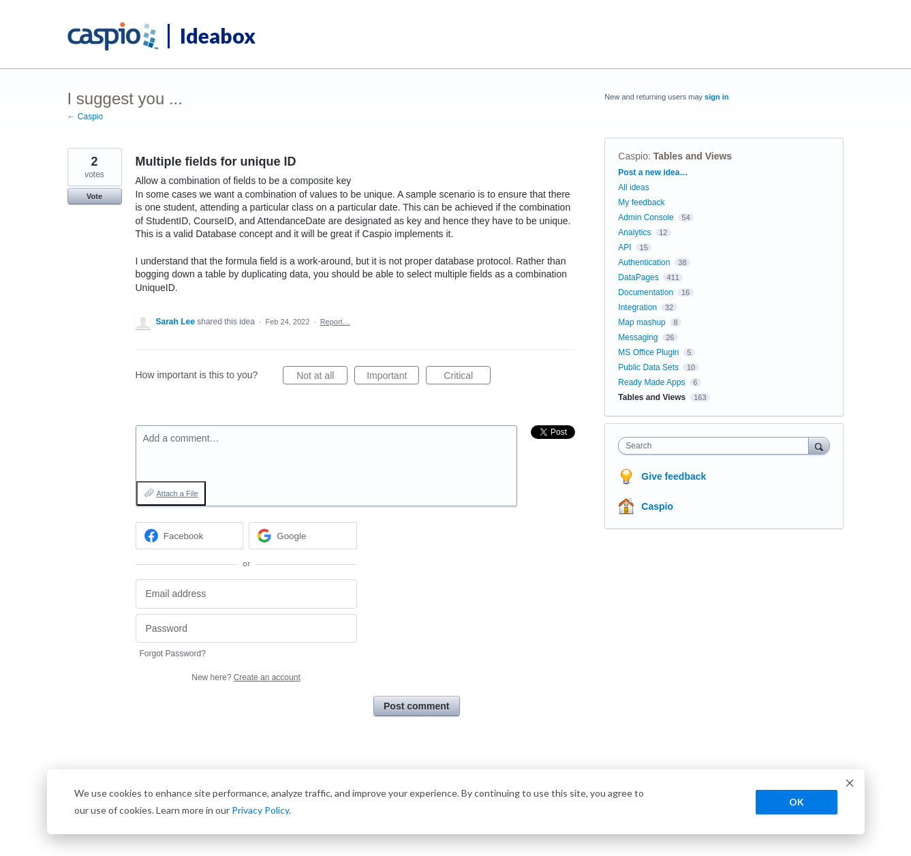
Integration (637, 307)
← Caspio (85, 116)
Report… (335, 322)
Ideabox (218, 35)
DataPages (638, 277)
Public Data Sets (648, 367)
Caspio (633, 156)
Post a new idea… (653, 172)
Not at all (322, 377)
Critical (467, 377)
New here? (245, 677)
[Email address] (246, 594)
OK (796, 802)
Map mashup (641, 322)
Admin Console (645, 217)
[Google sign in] (303, 535)
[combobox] (716, 445)
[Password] (246, 628)
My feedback (641, 202)
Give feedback (673, 476)
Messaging (638, 337)
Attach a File (177, 493)
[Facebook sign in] (190, 535)
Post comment (416, 706)
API (624, 247)
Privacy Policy (260, 810)
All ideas (633, 187)
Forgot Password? (173, 653)
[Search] (819, 445)
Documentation (645, 292)
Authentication (644, 262)
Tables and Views (692, 156)
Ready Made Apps (651, 382)
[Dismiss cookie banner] (849, 784)
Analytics (634, 232)
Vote (94, 196)
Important (393, 377)
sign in (716, 97)
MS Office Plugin (648, 352)
